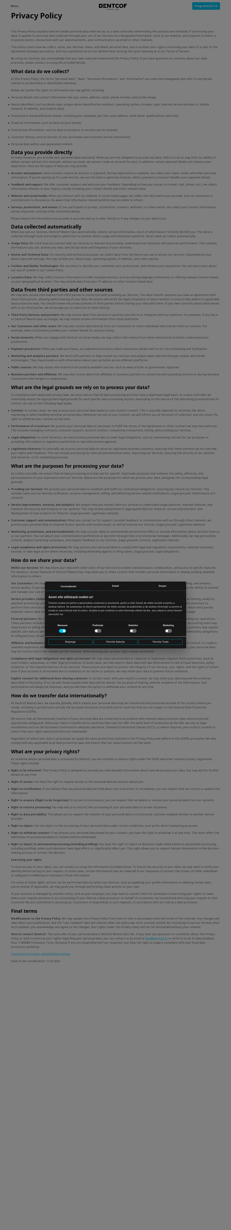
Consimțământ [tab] (68, 586)
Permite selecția (115, 641)
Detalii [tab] (115, 586)
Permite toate (161, 641)
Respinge (70, 641)
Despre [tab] (162, 586)
